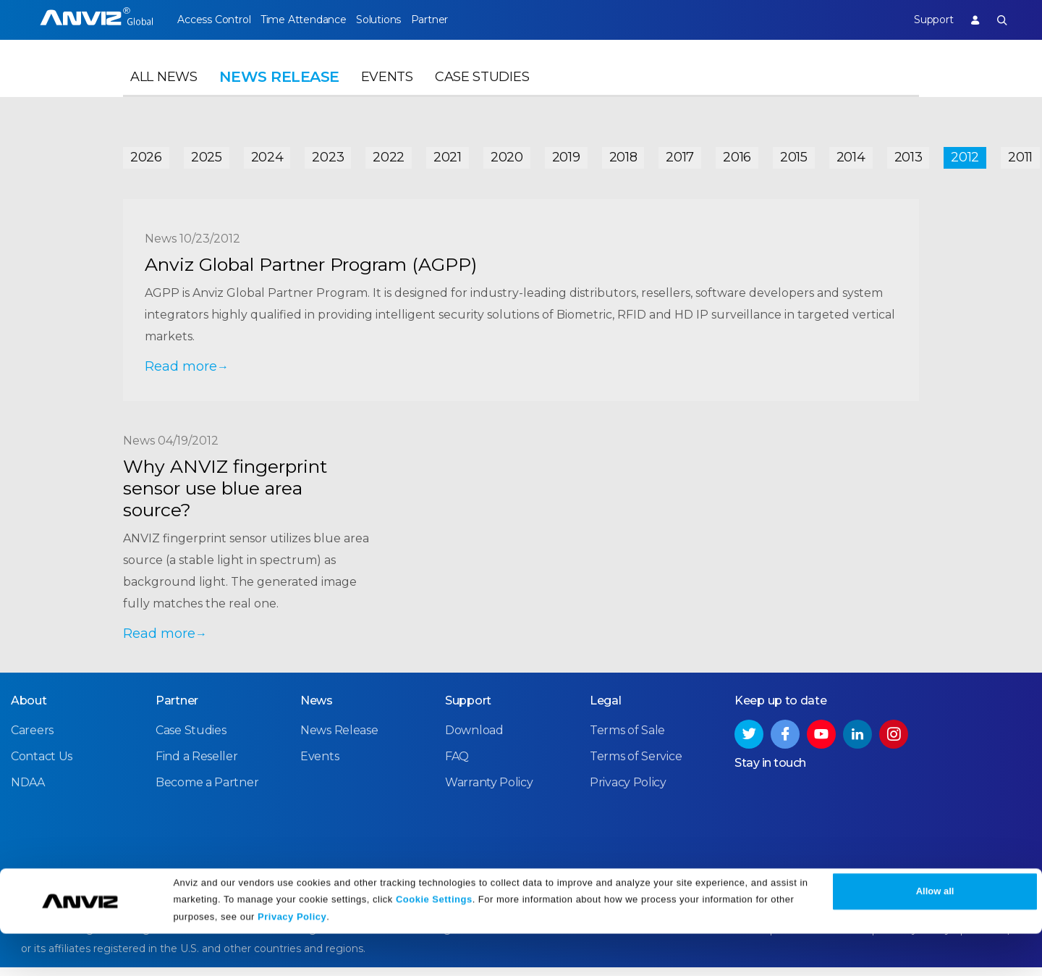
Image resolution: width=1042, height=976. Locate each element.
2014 (850, 153)
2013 (908, 153)
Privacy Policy (292, 959)
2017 (680, 153)
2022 (388, 153)
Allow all (935, 934)
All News (164, 91)
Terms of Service (636, 766)
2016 (737, 153)
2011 (1020, 153)
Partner (464, 19)
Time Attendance (314, 19)
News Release (339, 740)
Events (387, 91)
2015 (794, 153)
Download (474, 740)
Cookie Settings (434, 941)
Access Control (213, 19)
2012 (965, 153)
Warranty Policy (489, 792)
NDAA (28, 792)
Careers (32, 740)
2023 (328, 153)
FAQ (457, 766)
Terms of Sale (627, 740)
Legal (606, 711)
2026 (146, 153)
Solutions (401, 19)
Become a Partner (207, 792)
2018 (623, 153)
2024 (267, 153)
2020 (507, 153)
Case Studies (482, 91)
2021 (447, 153)
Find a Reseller (197, 766)
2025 (206, 153)
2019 (566, 153)
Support (921, 19)
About (29, 711)
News (316, 711)
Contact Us (41, 766)
